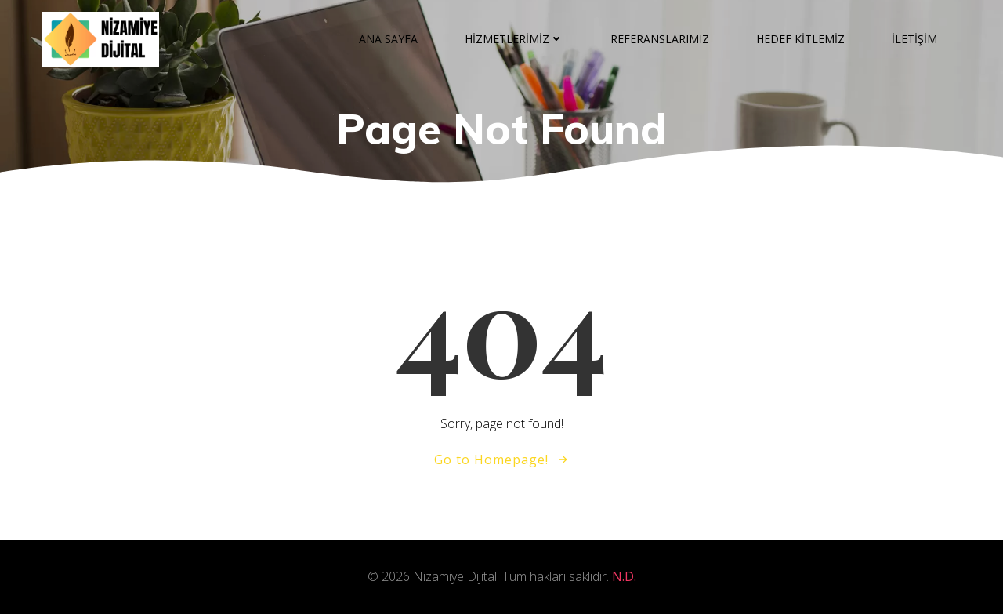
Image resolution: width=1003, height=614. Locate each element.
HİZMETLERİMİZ (514, 38)
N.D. (624, 576)
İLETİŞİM (914, 38)
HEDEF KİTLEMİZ (800, 38)
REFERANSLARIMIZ (659, 38)
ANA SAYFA (388, 38)
